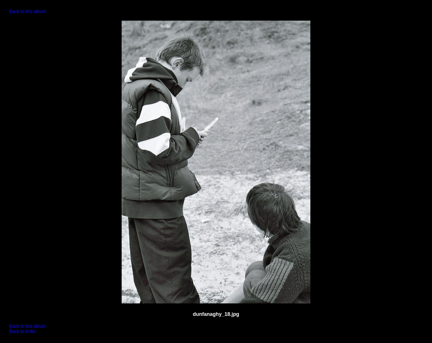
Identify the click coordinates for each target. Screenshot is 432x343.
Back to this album (27, 11)
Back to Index (22, 331)
